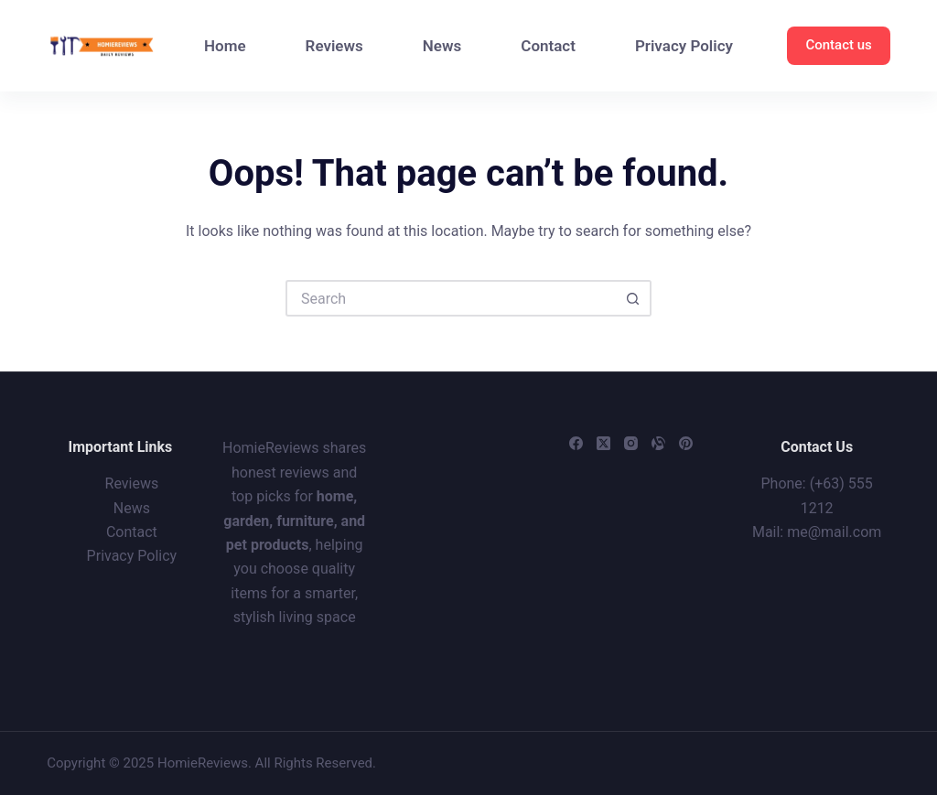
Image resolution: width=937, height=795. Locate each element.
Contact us (838, 45)
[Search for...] (450, 298)
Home (225, 46)
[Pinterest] (686, 443)
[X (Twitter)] (603, 443)
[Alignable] (658, 443)
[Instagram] (631, 443)
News (442, 46)
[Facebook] (576, 443)
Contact (548, 46)
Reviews (334, 46)
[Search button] (633, 298)
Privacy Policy (684, 46)
